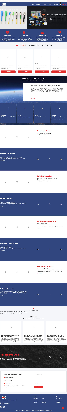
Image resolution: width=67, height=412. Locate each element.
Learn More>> (33, 98)
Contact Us (35, 402)
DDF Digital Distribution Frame (42, 223)
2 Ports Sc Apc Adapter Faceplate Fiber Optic (44, 134)
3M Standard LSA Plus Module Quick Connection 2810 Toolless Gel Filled (12, 204)
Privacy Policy (44, 402)
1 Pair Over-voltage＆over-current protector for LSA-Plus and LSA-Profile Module (41, 67)
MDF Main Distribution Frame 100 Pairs (43, 224)
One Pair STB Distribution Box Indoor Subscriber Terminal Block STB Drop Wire (13, 248)
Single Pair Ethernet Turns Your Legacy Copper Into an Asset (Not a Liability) (10, 336)
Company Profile (36, 398)
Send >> (38, 386)
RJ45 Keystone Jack (7, 289)
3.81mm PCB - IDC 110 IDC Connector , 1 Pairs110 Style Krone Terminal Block (12, 311)
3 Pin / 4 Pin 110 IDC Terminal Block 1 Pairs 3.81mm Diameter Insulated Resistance (13, 312)
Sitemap (43, 401)
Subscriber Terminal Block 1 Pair (5, 246)
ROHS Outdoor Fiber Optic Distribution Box (44, 133)
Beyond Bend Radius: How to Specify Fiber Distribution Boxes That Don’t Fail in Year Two (55, 336)
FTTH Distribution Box (7, 153)
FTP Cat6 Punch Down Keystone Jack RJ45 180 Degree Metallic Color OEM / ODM (13, 291)
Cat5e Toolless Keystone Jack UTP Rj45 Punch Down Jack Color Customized (12, 313)
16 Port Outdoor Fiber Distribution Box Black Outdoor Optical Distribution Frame (7, 67)
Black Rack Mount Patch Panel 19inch (43, 268)
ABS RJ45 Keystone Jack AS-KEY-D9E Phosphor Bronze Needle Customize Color (13, 292)
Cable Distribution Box (44, 176)
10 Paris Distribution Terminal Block (6, 247)
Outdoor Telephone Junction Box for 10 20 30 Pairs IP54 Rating (47, 178)
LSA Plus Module (6, 198)
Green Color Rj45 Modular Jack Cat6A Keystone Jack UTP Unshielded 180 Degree (13, 293)
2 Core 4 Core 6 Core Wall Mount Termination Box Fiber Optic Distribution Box (12, 158)
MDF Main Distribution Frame (46, 221)
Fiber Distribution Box (44, 131)
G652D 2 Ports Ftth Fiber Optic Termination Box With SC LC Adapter (11, 157)
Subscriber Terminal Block (9, 244)
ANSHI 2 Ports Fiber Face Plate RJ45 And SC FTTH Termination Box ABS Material (25, 67)
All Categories (58, 402)
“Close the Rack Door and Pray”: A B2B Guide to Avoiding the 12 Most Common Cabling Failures (33, 336)
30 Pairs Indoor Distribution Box (42, 179)
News (43, 398)
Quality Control (36, 401)
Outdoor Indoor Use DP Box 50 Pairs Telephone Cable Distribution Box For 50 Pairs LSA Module (58, 67)
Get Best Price (8, 71)
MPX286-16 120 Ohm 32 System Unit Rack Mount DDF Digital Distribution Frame (50, 226)
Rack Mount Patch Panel (45, 266)
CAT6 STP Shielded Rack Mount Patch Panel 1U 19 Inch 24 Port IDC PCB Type (49, 271)
